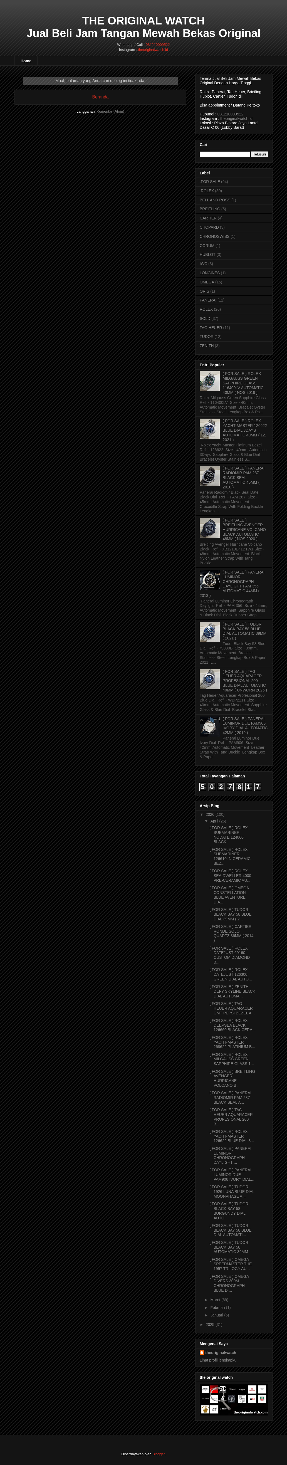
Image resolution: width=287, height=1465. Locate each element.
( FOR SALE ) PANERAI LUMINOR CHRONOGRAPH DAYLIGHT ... (230, 1155)
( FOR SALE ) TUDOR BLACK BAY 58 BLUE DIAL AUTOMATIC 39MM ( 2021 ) (245, 631)
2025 (210, 1324)
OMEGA (207, 282)
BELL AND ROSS (215, 200)
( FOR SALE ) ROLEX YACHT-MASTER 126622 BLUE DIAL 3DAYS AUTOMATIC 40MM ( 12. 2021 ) (245, 430)
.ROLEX (207, 191)
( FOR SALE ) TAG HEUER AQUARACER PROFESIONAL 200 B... (231, 1117)
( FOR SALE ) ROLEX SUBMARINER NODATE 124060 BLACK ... (228, 835)
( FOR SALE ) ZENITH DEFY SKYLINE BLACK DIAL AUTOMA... (232, 991)
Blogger (158, 1454)
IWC (203, 263)
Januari (216, 1315)
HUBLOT (208, 254)
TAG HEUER (211, 327)
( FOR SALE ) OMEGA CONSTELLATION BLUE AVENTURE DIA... (229, 895)
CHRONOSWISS (214, 236)
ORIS (204, 291)
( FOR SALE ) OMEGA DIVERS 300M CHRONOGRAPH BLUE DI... (229, 1283)
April (214, 821)
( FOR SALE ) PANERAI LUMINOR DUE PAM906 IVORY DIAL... (231, 1175)
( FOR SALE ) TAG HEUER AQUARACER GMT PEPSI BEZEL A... (232, 1008)
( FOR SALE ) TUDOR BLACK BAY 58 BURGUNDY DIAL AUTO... (228, 1211)
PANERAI (208, 300)
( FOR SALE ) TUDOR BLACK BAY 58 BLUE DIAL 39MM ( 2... (230, 914)
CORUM (207, 245)
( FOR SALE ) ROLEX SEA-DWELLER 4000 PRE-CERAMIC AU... (230, 876)
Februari (217, 1307)
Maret (215, 1300)
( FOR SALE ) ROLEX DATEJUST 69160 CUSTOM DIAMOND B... (229, 955)
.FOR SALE (210, 181)
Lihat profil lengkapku (218, 1360)
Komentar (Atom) (110, 111)
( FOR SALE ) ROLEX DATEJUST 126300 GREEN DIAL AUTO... (230, 974)
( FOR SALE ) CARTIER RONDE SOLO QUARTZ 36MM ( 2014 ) (231, 933)
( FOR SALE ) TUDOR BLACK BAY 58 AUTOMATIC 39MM (228, 1247)
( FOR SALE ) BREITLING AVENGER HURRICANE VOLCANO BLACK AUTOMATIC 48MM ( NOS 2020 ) (244, 529)
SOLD (205, 318)
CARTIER (208, 218)
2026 (210, 814)
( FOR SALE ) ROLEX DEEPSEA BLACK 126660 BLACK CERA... (232, 1025)
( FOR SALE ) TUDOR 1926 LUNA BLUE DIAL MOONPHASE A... (231, 1192)
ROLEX (206, 309)
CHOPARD (209, 227)
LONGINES (210, 273)
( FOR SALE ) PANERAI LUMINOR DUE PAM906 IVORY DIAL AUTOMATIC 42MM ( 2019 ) (245, 726)
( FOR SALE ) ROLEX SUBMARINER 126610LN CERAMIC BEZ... (230, 856)
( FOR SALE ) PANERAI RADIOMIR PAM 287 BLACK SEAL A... (230, 1098)
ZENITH (207, 346)
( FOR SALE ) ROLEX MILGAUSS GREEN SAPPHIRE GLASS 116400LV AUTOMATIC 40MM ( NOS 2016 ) (243, 382)
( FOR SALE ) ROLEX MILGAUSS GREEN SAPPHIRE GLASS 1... (231, 1059)
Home (26, 61)
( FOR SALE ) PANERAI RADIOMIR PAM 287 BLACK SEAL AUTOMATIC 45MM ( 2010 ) (244, 477)
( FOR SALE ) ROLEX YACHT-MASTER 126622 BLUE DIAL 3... (231, 1136)
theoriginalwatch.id (153, 50)
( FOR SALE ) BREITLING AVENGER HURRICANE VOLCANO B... (232, 1078)
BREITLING (210, 209)
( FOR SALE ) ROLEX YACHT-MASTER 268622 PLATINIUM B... (232, 1042)
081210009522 (158, 45)
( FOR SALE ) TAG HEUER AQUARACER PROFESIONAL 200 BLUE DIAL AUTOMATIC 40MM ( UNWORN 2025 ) (245, 680)
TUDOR (207, 336)
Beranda (100, 97)
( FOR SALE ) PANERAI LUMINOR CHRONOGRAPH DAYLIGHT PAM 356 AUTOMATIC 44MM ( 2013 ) (232, 584)
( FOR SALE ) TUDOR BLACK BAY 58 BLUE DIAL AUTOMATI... (230, 1230)
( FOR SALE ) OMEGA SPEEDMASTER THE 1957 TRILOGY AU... (230, 1264)
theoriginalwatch (220, 1352)
